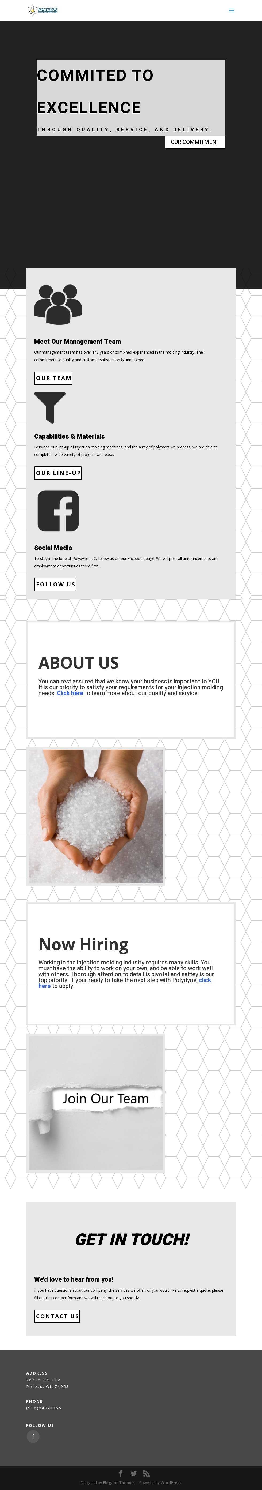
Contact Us (57, 1316)
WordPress (171, 1482)
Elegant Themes (119, 1482)
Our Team (54, 378)
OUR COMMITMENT (195, 142)
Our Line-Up (58, 473)
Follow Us (56, 584)
